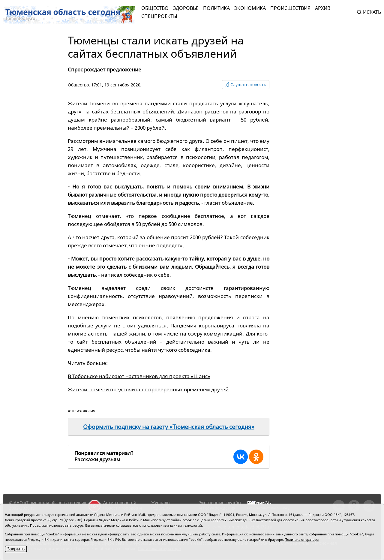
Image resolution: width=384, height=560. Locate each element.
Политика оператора (302, 539)
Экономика (250, 8)
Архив (322, 8)
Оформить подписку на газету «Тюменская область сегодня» (168, 427)
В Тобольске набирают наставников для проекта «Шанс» (139, 376)
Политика (216, 8)
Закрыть (16, 549)
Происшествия (290, 8)
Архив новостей (119, 502)
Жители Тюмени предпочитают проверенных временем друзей (148, 389)
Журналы (160, 502)
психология (83, 411)
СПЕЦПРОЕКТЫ (159, 16)
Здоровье (186, 8)
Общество (155, 8)
